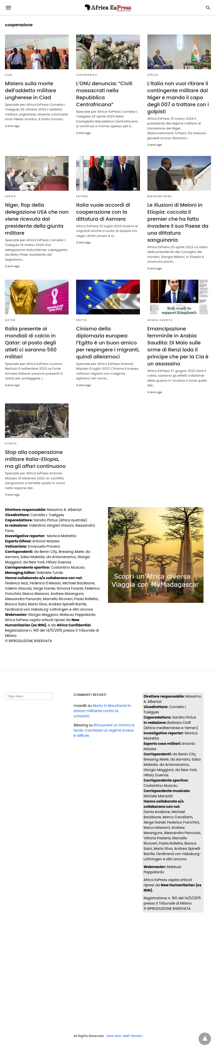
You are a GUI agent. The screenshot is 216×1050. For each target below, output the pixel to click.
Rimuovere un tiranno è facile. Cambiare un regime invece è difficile (104, 730)
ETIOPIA (11, 443)
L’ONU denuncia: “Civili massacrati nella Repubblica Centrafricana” (104, 94)
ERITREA (82, 196)
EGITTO (81, 320)
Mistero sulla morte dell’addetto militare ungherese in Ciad (30, 90)
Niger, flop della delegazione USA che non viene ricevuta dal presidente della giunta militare (37, 218)
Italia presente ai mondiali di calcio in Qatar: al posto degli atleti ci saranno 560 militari (31, 342)
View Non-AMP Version (124, 1036)
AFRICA (153, 75)
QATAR (10, 320)
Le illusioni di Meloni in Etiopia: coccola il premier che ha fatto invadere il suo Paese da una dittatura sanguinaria (178, 222)
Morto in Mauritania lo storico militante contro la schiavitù (102, 711)
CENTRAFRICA (86, 75)
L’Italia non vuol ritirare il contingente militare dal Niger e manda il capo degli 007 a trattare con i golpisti (178, 97)
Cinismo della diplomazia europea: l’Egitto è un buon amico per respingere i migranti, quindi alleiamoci (107, 342)
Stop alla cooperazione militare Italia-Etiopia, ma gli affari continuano (35, 459)
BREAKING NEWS (159, 196)
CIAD (8, 75)
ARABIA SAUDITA (160, 320)
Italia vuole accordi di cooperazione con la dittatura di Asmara (103, 211)
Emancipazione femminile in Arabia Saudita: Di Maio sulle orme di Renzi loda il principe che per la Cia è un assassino (178, 346)
